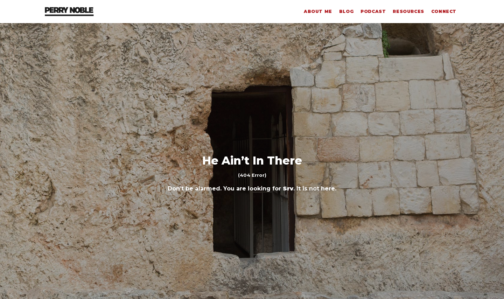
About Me (318, 11)
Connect (443, 11)
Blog (346, 11)
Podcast (373, 11)
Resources (408, 11)
